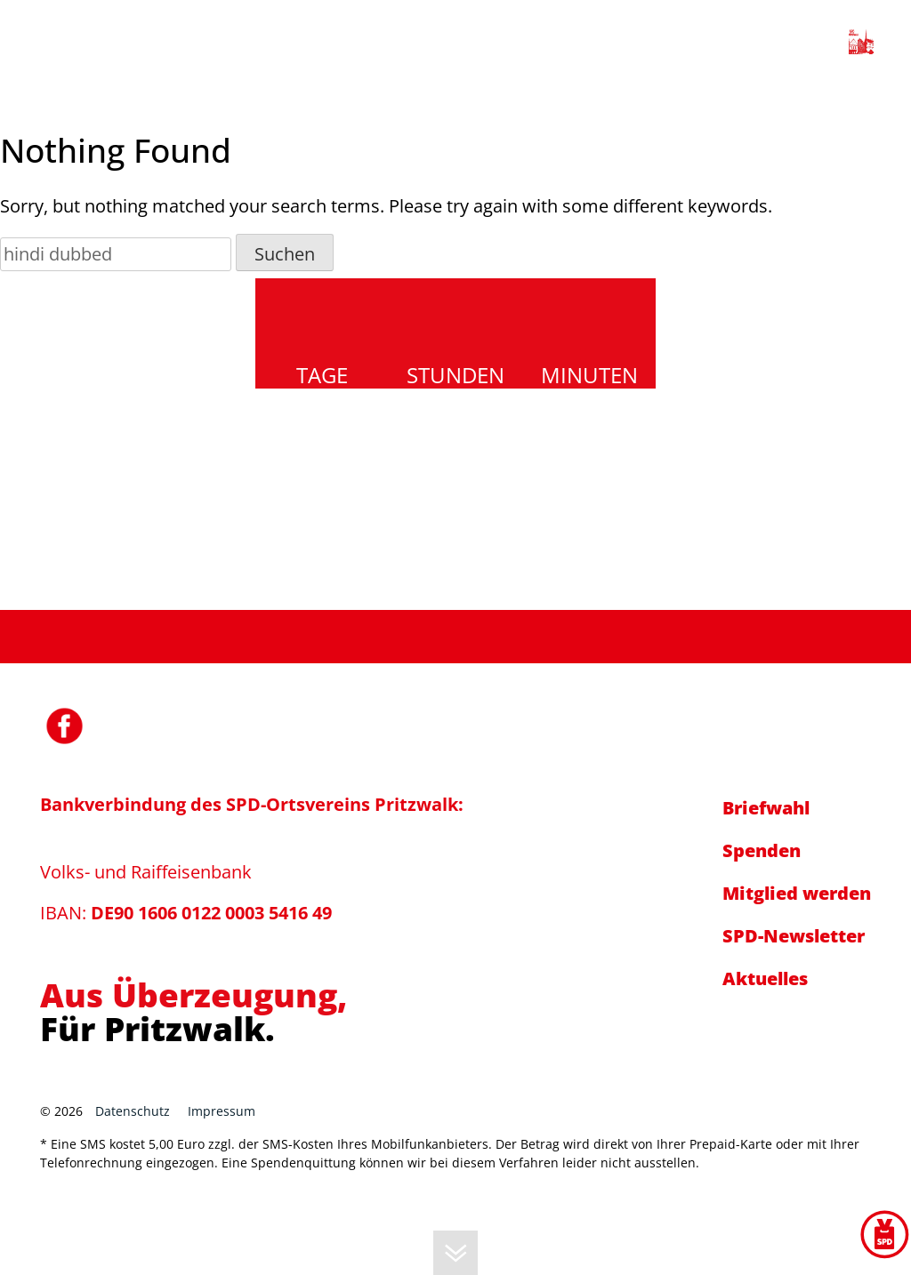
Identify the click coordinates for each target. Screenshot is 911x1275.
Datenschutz (132, 1111)
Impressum (221, 1111)
